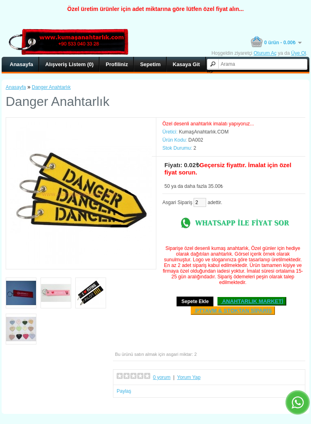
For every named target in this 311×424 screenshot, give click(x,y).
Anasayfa (21, 64)
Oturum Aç (265, 53)
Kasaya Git (186, 64)
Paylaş (124, 391)
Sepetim (150, 64)
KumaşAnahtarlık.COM (204, 132)
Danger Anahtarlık (51, 87)
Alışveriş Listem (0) (69, 64)
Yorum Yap (188, 377)
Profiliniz (117, 64)
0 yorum (161, 377)
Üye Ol (298, 53)
